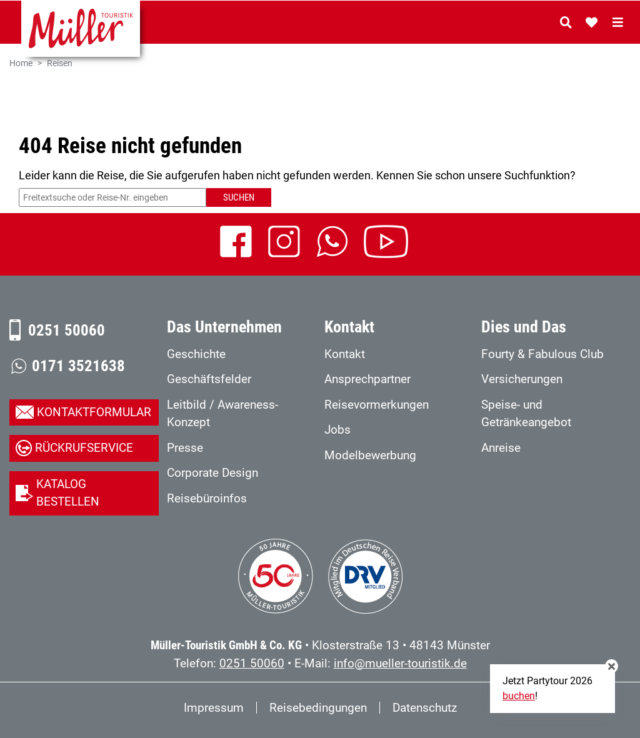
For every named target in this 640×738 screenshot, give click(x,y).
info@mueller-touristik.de (400, 663)
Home (20, 63)
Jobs (337, 429)
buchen (518, 696)
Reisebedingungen (318, 708)
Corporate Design (212, 473)
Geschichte (196, 354)
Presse (185, 448)
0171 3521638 (78, 366)
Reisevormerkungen (376, 404)
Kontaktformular (94, 412)
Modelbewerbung (370, 455)
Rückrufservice (84, 448)
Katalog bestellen (67, 493)
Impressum (214, 708)
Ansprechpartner (367, 379)
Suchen (238, 197)
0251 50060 (66, 330)
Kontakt (344, 354)
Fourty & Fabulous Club (542, 354)
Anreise (501, 448)
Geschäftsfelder (209, 379)
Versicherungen (521, 379)
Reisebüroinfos (207, 498)
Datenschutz (424, 708)
